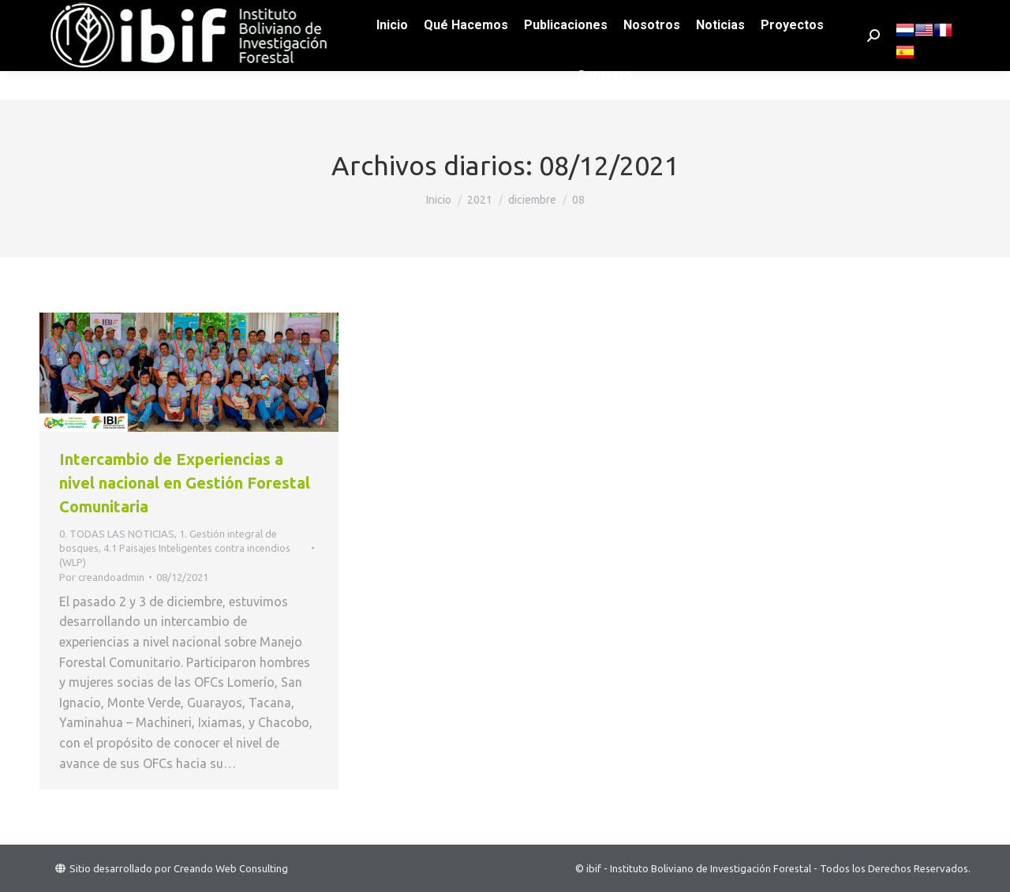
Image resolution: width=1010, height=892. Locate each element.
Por (101, 577)
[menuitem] (392, 54)
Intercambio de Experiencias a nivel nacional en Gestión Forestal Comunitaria (184, 482)
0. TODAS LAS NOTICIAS (116, 533)
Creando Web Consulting (231, 868)
